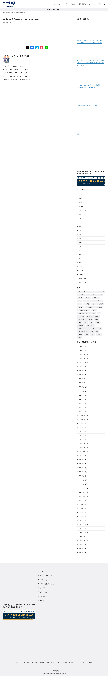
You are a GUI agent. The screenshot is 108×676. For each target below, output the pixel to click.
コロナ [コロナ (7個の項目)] (88, 297)
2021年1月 (82, 531)
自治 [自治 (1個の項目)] (93, 333)
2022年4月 (82, 470)
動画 (80, 222)
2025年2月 (82, 369)
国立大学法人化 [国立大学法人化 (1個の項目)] (83, 312)
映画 (80, 262)
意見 (80, 246)
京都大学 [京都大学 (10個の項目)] (87, 303)
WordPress (64, 672)
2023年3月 (82, 430)
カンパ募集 (98, 4)
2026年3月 (82, 345)
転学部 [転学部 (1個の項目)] (99, 333)
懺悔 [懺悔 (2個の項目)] (80, 321)
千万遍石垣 (56, 669)
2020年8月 (82, 547)
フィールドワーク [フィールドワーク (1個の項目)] (89, 300)
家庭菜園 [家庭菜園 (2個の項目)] (90, 315)
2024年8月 (82, 389)
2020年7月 (82, 551)
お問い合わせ (43, 590)
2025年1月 (82, 373)
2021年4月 (82, 519)
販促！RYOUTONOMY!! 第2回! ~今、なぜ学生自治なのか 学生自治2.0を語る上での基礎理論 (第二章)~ (91, 63)
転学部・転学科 (83, 279)
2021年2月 (82, 527)
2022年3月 (82, 474)
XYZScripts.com (62, 675)
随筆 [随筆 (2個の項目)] (80, 336)
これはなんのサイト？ (58, 4)
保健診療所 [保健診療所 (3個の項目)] (90, 306)
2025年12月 (82, 353)
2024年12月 (82, 377)
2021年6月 (82, 511)
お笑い (80, 202)
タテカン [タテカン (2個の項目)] (96, 297)
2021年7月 (82, 507)
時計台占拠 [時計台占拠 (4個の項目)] (91, 324)
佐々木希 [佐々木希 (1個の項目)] (81, 306)
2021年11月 (82, 490)
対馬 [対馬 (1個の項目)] (97, 318)
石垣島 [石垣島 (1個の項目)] (80, 333)
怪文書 (80, 242)
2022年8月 (82, 454)
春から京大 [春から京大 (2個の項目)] (81, 324)
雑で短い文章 (82, 283)
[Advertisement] (91, 154)
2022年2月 (82, 478)
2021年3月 (82, 523)
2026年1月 (82, 349)
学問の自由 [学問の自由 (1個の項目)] (81, 315)
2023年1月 (82, 438)
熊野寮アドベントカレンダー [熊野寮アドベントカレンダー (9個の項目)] (86, 330)
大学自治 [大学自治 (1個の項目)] (92, 312)
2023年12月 (82, 414)
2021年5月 (82, 515)
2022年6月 (82, 462)
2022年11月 (82, 446)
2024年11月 (82, 381)
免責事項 (42, 598)
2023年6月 (82, 426)
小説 (80, 238)
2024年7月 (82, 393)
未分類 (80, 266)
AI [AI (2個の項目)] (79, 291)
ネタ (80, 214)
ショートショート (83, 210)
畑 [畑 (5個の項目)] (97, 330)
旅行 (80, 254)
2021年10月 (82, 495)
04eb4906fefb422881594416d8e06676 (16, 12)
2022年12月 (82, 442)
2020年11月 (82, 539)
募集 (80, 226)
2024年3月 (82, 406)
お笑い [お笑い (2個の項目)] (93, 291)
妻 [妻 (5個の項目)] (99, 312)
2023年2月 (82, 434)
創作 (80, 218)
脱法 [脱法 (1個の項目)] (87, 333)
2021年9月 (82, 499)
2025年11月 (82, 357)
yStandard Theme (45, 672)
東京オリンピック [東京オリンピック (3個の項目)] (83, 327)
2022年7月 (82, 458)
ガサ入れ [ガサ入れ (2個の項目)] (81, 297)
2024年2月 (82, 410)
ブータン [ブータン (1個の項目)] (99, 300)
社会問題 (81, 275)
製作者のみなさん (71, 4)
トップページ (46, 4)
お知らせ (81, 198)
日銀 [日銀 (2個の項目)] (98, 321)
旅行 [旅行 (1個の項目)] (86, 321)
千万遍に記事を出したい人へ (85, 4)
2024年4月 (82, 401)
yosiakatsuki (53, 672)
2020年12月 (82, 535)
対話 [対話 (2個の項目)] (97, 315)
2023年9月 (82, 422)
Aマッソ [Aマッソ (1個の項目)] (85, 291)
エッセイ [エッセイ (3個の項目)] (99, 294)
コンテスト (82, 206)
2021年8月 (82, 503)
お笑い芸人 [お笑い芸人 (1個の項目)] (101, 291)
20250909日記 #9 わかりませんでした (89, 105)
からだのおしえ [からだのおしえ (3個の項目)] (83, 294)
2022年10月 (82, 450)
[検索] (104, 4)
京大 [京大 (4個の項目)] (80, 303)
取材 (80, 230)
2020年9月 (82, 543)
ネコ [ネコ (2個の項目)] (80, 300)
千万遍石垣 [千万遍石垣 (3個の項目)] (99, 306)
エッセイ (81, 194)
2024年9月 (82, 385)
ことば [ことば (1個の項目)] (92, 294)
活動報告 (81, 270)
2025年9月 (82, 361)
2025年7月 (82, 365)
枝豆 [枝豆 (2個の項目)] (92, 327)
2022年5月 (82, 466)
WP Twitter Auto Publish (47, 675)
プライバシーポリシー (46, 594)
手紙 (80, 250)
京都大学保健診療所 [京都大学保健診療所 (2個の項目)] (98, 303)
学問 (80, 234)
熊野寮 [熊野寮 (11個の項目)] (99, 327)
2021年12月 (82, 486)
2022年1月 (82, 482)
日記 (80, 258)
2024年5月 (82, 397)
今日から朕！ (81, 134)
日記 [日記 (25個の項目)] (92, 321)
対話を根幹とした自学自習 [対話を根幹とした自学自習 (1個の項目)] (85, 318)
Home (4, 12)
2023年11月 (82, 418)
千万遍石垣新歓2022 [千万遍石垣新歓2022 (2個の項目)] (84, 309)
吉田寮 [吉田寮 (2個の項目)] (94, 309)
